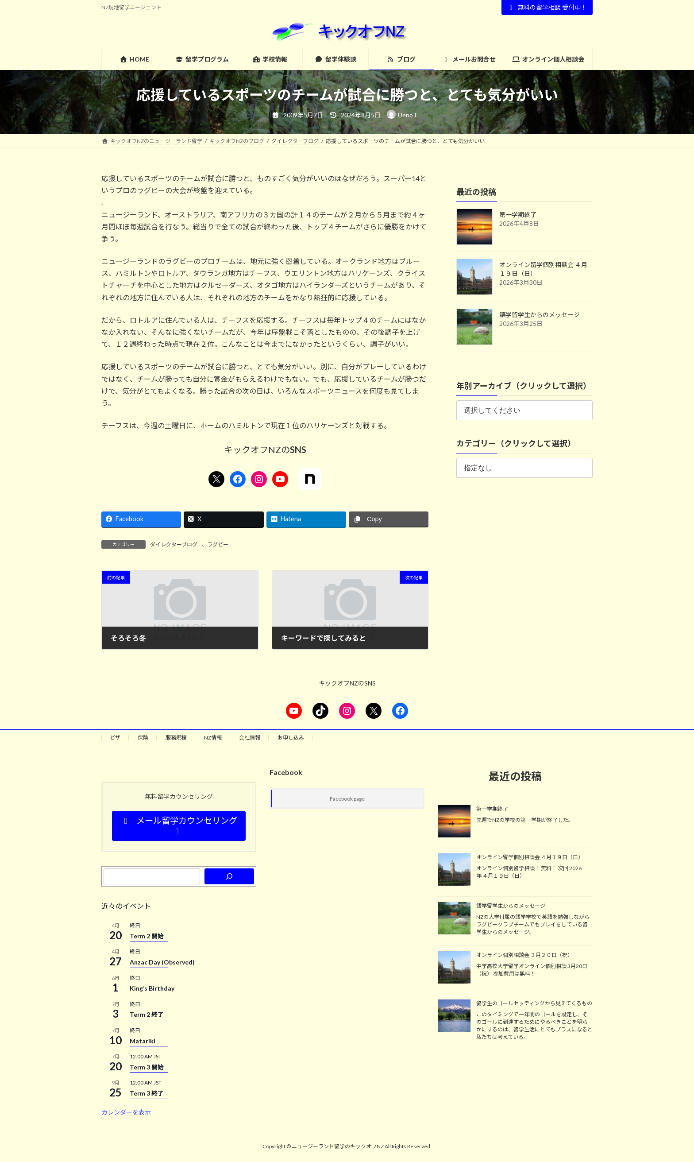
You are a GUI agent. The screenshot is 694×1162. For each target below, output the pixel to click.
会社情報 (249, 737)
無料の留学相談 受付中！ (547, 7)
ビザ (115, 737)
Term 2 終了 (147, 1014)
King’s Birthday (152, 988)
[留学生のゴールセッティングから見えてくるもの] (454, 1016)
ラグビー (217, 544)
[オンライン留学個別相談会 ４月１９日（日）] (454, 870)
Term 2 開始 (147, 936)
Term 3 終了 (147, 1093)
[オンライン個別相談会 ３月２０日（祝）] (454, 968)
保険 (143, 737)
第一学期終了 (517, 214)
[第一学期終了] (454, 822)
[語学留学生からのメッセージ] (454, 919)
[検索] (229, 876)
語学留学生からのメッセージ (539, 314)
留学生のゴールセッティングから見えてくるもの (534, 1003)
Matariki (142, 1041)
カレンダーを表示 (126, 1112)
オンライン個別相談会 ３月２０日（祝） (524, 955)
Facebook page (347, 798)
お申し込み (291, 737)
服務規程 (176, 737)
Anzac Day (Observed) (162, 962)
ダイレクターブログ (173, 544)
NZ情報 (213, 737)
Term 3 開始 (147, 1067)
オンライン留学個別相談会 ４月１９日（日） (529, 857)
